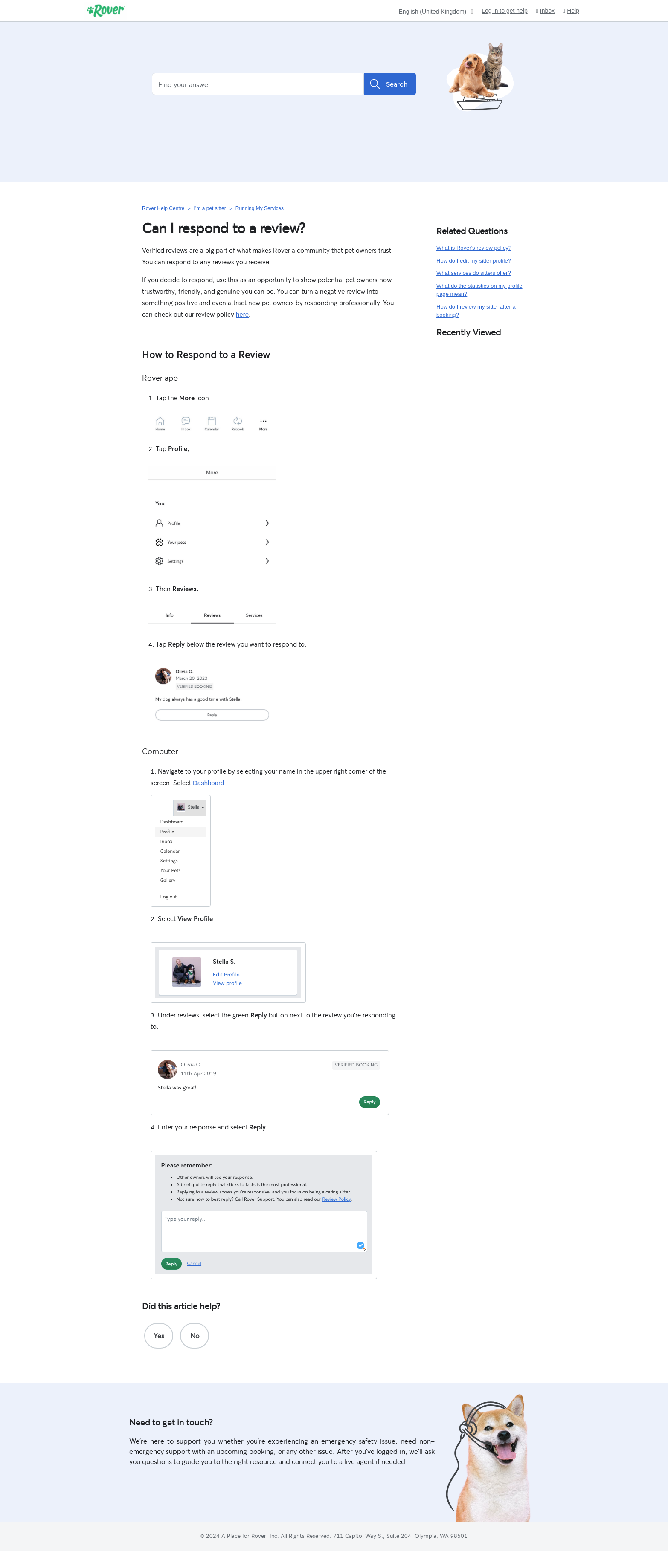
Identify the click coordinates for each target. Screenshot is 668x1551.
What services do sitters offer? (473, 273)
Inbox (545, 11)
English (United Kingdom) (433, 12)
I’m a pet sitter (210, 208)
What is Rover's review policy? (473, 248)
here (242, 314)
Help (571, 11)
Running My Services (259, 208)
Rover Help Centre (163, 208)
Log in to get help (504, 11)
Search (390, 84)
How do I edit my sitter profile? (473, 260)
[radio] (158, 1336)
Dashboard (208, 782)
